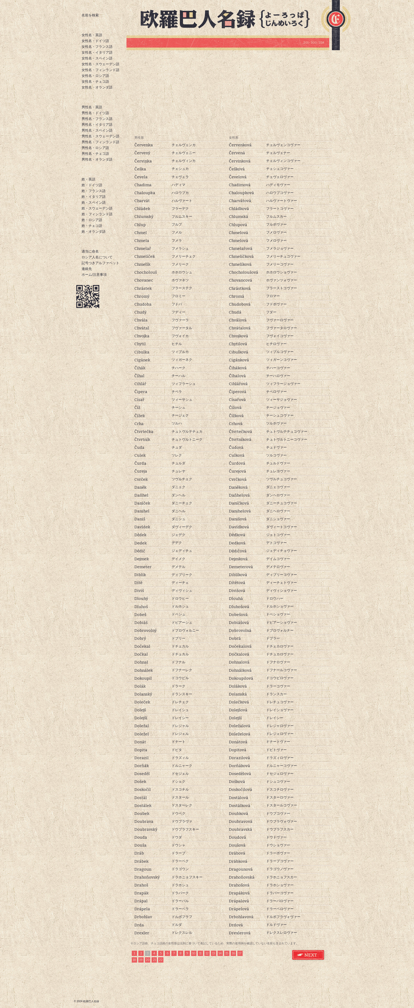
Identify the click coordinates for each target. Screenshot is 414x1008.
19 (141, 960)
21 (154, 960)
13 (213, 953)
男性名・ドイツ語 (95, 113)
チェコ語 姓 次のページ (308, 955)
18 (134, 960)
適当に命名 (90, 251)
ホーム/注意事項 (94, 275)
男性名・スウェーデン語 (100, 136)
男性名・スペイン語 (97, 130)
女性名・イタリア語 (97, 52)
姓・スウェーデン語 (97, 208)
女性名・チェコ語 (95, 81)
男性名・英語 (92, 107)
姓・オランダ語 (94, 232)
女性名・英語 (92, 35)
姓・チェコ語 (92, 226)
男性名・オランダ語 (97, 159)
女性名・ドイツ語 (95, 41)
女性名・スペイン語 (97, 58)
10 (193, 953)
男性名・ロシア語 (95, 148)
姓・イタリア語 (94, 197)
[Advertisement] (228, 92)
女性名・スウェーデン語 (100, 64)
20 (148, 960)
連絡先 (87, 269)
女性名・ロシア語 (95, 76)
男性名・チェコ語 (95, 154)
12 (207, 953)
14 (220, 953)
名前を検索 (90, 15)
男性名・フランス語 (97, 119)
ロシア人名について (97, 257)
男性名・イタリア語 (97, 125)
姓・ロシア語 (92, 220)
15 (226, 953)
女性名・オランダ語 (97, 87)
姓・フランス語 (94, 191)
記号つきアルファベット (100, 263)
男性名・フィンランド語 (100, 142)
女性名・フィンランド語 (100, 70)
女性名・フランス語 (97, 47)
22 (161, 960)
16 (233, 953)
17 (240, 953)
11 (200, 953)
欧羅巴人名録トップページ (229, 18)
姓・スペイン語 (94, 202)
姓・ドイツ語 (92, 185)
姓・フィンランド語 (97, 214)
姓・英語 (88, 179)
